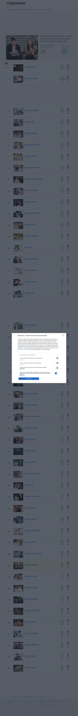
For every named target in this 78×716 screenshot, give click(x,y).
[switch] (56, 358)
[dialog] (39, 358)
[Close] (63, 335)
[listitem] (39, 355)
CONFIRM (28, 378)
